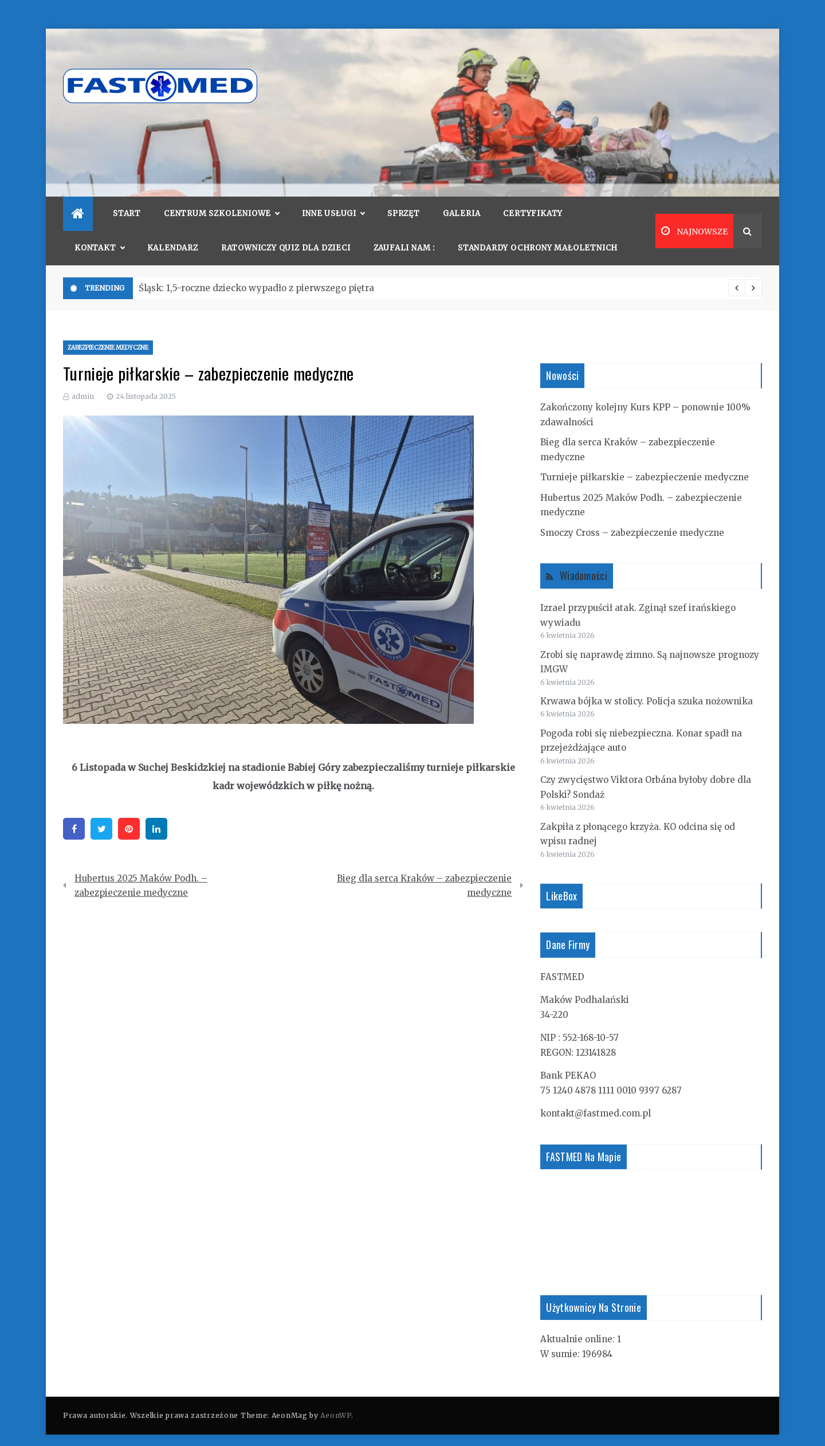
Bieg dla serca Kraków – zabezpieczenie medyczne (424, 868)
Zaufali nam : (404, 231)
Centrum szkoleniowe (221, 196)
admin (83, 379)
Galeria (462, 196)
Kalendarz (172, 231)
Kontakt (99, 231)
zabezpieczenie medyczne (108, 330)
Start (127, 196)
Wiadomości (583, 558)
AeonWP (335, 1398)
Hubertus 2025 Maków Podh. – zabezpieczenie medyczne (140, 868)
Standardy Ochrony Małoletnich (538, 231)
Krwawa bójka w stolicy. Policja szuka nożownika (646, 684)
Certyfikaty (533, 196)
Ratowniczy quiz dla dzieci (286, 231)
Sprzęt (403, 196)
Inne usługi (333, 196)
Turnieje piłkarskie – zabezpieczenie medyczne (644, 459)
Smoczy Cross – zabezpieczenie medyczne (632, 515)
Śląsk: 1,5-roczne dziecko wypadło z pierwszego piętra (256, 270)
